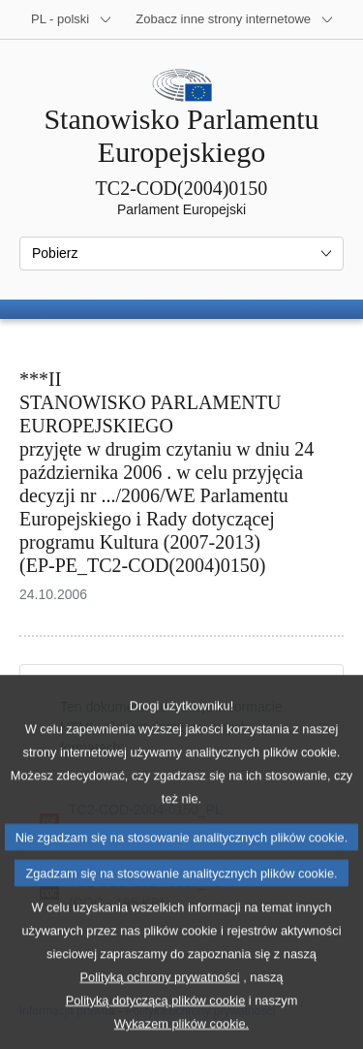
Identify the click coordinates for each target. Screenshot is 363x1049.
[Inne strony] (235, 19)
